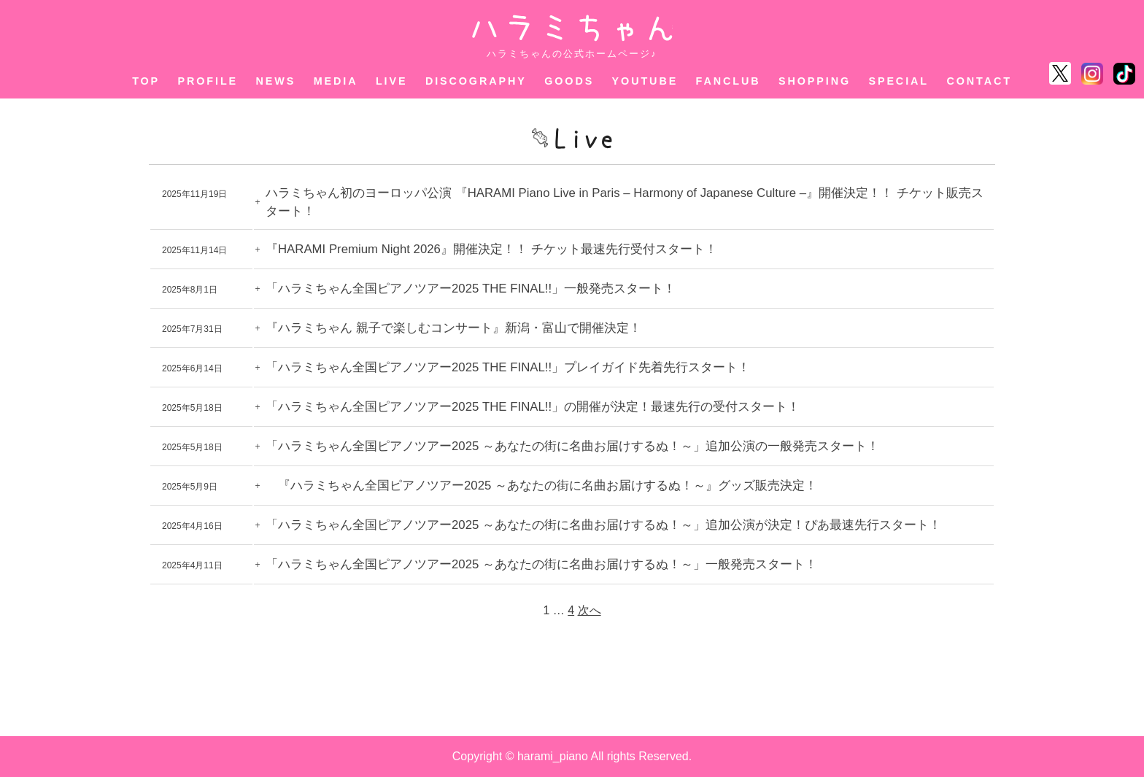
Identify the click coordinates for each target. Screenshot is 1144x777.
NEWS (276, 81)
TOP (146, 81)
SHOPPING (814, 81)
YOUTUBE (645, 81)
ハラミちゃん (572, 28)
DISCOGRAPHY (476, 81)
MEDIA (336, 81)
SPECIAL (898, 81)
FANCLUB (728, 81)
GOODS (569, 81)
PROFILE (208, 81)
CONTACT (978, 81)
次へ (589, 610)
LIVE (392, 81)
